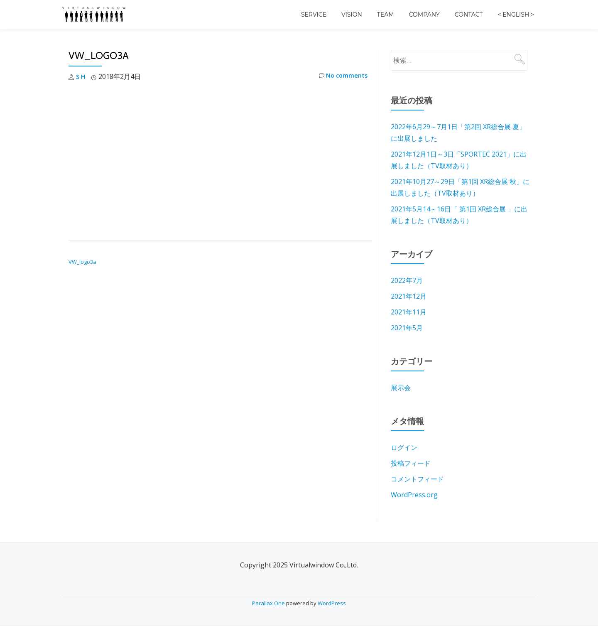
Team (385, 14)
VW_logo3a (82, 261)
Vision (351, 14)
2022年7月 (407, 280)
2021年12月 (408, 296)
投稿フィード (411, 463)
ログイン (404, 447)
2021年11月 (408, 312)
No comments (341, 76)
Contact (469, 14)
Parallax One (269, 603)
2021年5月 (407, 327)
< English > (516, 14)
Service (313, 14)
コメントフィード (417, 479)
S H (81, 76)
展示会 (401, 387)
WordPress (332, 603)
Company (424, 14)
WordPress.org (414, 494)
